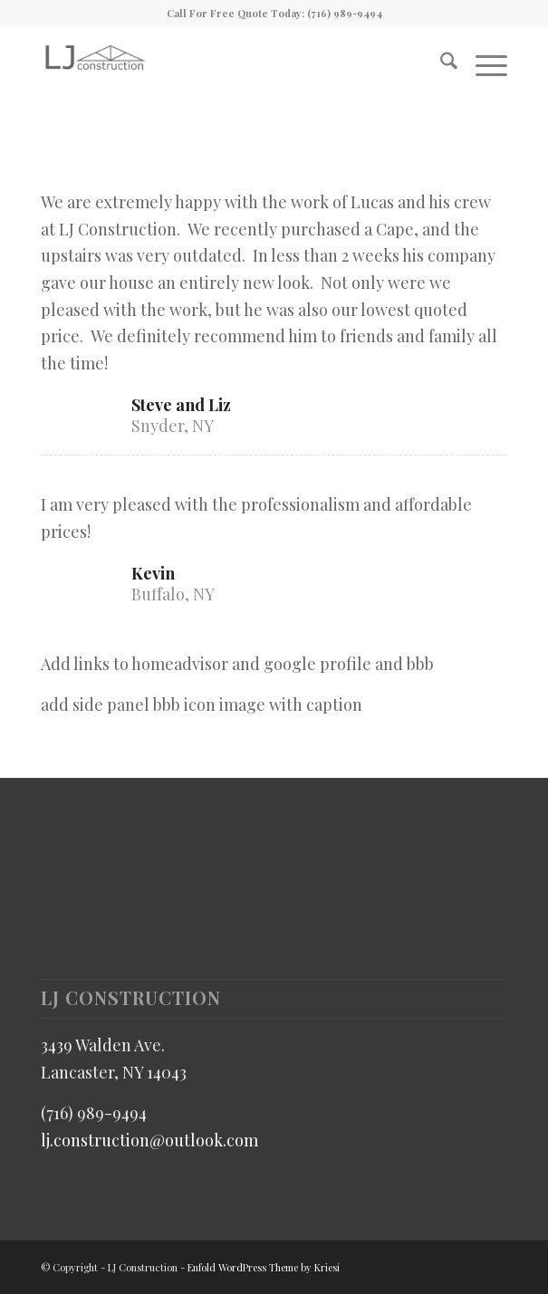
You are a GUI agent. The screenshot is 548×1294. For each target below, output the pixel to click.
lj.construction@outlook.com (149, 1140)
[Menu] (482, 62)
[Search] (439, 62)
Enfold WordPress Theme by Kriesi (263, 1267)
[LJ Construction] (227, 62)
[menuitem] (439, 62)
